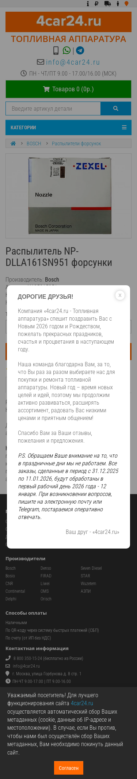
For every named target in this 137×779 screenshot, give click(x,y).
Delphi (10, 599)
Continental (15, 591)
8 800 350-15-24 (28, 658)
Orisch (46, 599)
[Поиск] (116, 108)
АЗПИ (86, 591)
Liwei (45, 583)
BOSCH (34, 143)
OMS (45, 591)
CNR (9, 583)
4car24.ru (82, 703)
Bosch (10, 568)
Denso (46, 568)
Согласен (69, 768)
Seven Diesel (91, 568)
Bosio (10, 575)
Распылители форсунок (76, 143)
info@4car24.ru (73, 62)
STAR (85, 575)
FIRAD (46, 575)
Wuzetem (88, 583)
